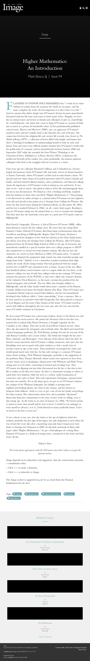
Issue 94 (56, 76)
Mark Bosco (14, 498)
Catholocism (32, 494)
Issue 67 (45, 604)
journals (70, 494)
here (16, 468)
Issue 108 (45, 631)
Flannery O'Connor (52, 494)
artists (18, 494)
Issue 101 (45, 550)
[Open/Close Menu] (86, 8)
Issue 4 (45, 577)
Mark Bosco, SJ (37, 76)
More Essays (45, 637)
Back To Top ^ (83, 649)
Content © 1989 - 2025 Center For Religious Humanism (71, 647)
